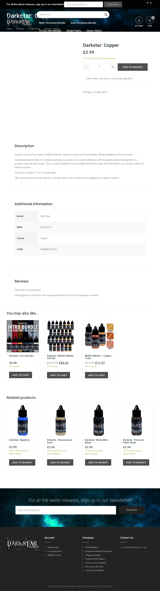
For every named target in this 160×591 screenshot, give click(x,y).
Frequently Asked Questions (98, 551)
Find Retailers (91, 547)
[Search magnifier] (106, 14)
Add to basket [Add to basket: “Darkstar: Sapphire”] (22, 462)
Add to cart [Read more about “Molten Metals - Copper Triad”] (96, 375)
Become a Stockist (94, 566)
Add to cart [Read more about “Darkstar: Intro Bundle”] (20, 375)
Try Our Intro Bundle (50, 30)
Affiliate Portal (54, 555)
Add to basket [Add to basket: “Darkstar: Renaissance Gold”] (60, 462)
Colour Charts (94, 30)
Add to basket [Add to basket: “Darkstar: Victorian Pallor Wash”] (136, 462)
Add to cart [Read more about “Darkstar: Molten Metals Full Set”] (58, 375)
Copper (44, 238)
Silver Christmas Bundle (52, 22)
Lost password (55, 551)
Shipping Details (92, 555)
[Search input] (71, 14)
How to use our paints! (95, 563)
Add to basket (133, 66)
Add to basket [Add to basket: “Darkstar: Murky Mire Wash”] (98, 462)
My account (53, 547)
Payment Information (95, 559)
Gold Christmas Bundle (83, 22)
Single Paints (74, 30)
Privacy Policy (106, 586)
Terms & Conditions (94, 570)
